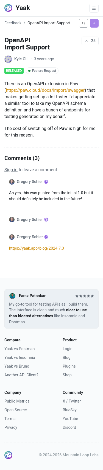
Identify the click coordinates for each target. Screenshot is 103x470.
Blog (67, 357)
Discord (69, 427)
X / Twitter (72, 401)
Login (68, 349)
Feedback (12, 23)
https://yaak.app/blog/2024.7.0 (36, 248)
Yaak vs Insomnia (19, 357)
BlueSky (70, 410)
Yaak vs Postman (19, 349)
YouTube (70, 418)
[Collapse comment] (7, 194)
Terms (9, 418)
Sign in (11, 169)
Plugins (69, 366)
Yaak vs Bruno (16, 366)
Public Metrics (16, 401)
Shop (67, 375)
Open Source (15, 410)
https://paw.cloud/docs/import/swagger (45, 90)
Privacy (10, 427)
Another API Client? (21, 375)
